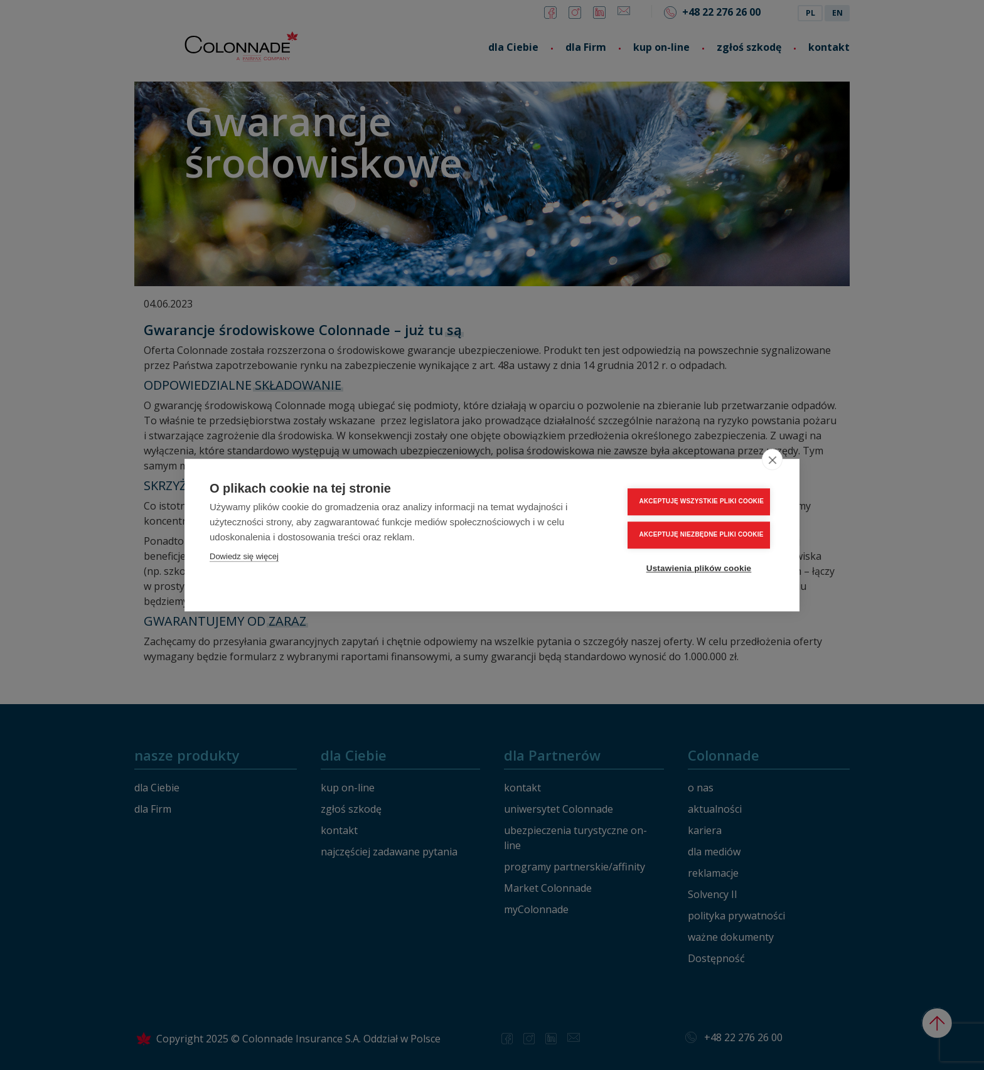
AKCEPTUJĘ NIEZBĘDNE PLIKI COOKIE (701, 534)
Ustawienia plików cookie (699, 568)
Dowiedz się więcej (244, 556)
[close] (772, 459)
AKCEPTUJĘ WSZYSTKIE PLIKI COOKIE (701, 501)
